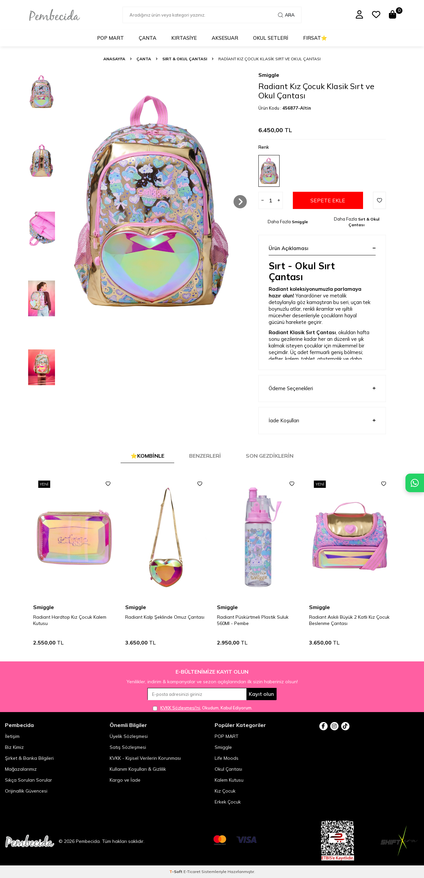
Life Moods (226, 758)
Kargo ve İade (125, 780)
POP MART (110, 38)
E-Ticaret (192, 871)
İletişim (12, 736)
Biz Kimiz (14, 747)
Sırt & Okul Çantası (184, 58)
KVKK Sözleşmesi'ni (180, 707)
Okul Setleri (270, 38)
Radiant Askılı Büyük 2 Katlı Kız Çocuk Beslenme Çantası (73, 620)
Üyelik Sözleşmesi (129, 736)
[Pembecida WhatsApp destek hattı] (414, 483)
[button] (240, 201)
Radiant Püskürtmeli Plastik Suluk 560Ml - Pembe (345, 620)
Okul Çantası (228, 769)
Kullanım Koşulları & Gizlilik (138, 769)
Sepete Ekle (327, 200)
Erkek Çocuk (228, 802)
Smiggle (268, 75)
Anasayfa (114, 58)
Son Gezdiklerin (269, 455)
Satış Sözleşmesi (128, 747)
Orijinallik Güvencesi (26, 791)
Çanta (147, 38)
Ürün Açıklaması (322, 248)
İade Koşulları (322, 420)
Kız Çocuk (225, 791)
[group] (151, 202)
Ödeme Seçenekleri (322, 388)
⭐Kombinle (147, 455)
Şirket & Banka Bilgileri (29, 758)
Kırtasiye (184, 38)
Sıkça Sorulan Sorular (28, 780)
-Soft (176, 871)
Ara (286, 15)
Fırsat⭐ (315, 38)
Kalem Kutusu (229, 780)
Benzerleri (205, 455)
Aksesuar (225, 38)
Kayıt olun (261, 694)
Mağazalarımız (21, 769)
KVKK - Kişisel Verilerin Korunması (145, 758)
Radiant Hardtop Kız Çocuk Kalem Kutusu (161, 620)
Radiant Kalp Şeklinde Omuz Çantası (256, 617)
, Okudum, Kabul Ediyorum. (202, 708)
